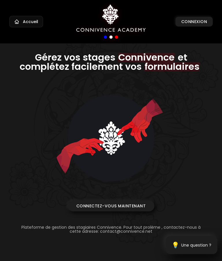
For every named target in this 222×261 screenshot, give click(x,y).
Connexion (194, 22)
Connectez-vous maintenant (111, 206)
